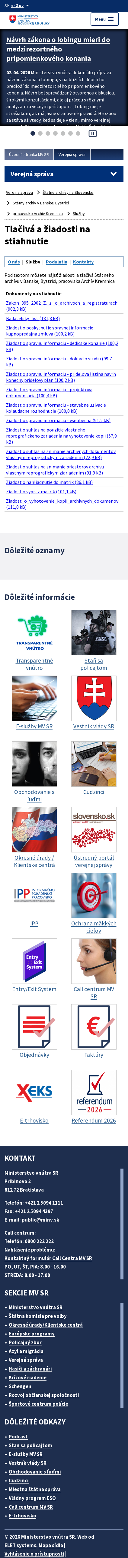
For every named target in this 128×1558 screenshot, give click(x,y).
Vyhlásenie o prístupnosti (35, 1527)
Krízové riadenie (30, 1351)
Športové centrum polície (40, 1378)
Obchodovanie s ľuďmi (38, 1445)
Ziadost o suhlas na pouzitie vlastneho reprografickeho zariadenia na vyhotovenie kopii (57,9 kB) (64, 420)
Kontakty (85, 261)
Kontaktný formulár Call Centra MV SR (51, 1232)
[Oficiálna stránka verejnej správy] (22, 5)
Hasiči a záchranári (33, 1342)
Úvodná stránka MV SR (31, 154)
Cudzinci (20, 1454)
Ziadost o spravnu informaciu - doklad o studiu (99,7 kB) (61, 354)
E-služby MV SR (29, 1428)
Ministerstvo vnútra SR (38, 1281)
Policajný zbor (27, 1316)
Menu (104, 19)
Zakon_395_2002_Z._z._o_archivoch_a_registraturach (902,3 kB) (64, 302)
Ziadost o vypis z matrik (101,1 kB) (43, 468)
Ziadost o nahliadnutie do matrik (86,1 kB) (50, 459)
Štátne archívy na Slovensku (71, 192)
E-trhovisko (24, 1489)
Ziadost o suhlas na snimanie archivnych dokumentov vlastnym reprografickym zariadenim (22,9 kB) (63, 434)
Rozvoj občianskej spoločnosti (47, 1369)
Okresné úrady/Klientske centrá (48, 1299)
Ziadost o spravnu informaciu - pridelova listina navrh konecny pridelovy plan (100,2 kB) (62, 368)
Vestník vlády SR (30, 1437)
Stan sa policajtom (32, 1419)
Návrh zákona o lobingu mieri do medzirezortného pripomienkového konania (56, 47)
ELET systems (22, 1519)
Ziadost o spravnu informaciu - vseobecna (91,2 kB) (61, 408)
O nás (14, 261)
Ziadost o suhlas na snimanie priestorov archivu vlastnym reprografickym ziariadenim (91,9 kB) (57, 448)
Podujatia (58, 261)
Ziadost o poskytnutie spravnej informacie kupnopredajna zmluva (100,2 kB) (50, 325)
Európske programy (34, 1307)
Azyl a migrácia (28, 1325)
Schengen (22, 1360)
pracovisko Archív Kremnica (39, 213)
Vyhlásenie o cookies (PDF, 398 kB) (47, 1536)
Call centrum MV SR (34, 1481)
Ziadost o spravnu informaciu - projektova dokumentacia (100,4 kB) (50, 382)
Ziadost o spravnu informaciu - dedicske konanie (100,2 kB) (58, 340)
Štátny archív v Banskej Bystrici (42, 202)
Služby (81, 213)
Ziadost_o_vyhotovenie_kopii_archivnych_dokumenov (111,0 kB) (64, 480)
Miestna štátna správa (36, 1463)
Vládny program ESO (35, 1472)
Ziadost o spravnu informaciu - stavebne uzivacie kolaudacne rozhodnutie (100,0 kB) (58, 397)
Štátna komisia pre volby (40, 1290)
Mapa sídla (55, 1519)
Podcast (20, 1410)
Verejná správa (77, 154)
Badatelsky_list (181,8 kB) (34, 314)
